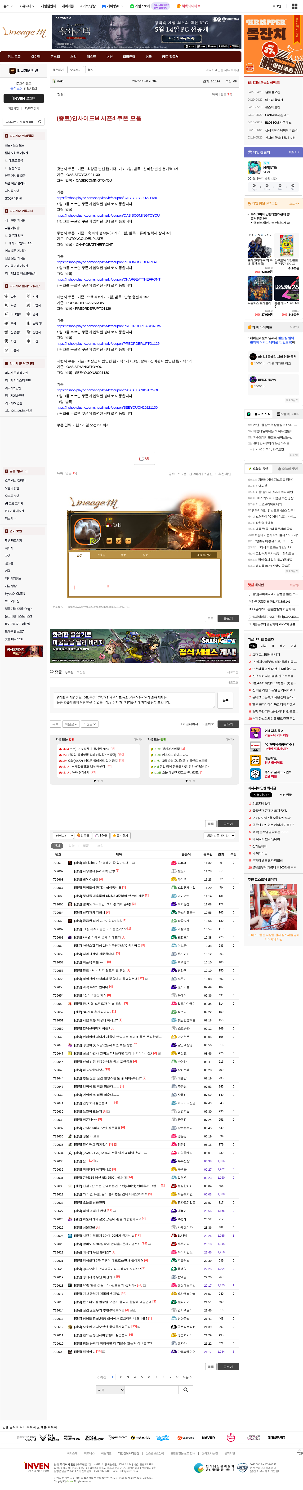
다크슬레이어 (187, 1351)
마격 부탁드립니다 (91, 987)
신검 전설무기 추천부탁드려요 (99, 1310)
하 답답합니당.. (89, 1070)
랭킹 (123, 555)
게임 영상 (11, 586)
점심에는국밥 (187, 1285)
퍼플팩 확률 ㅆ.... (90, 962)
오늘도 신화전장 (89, 1202)
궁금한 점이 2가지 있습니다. (98, 920)
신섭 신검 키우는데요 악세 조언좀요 (103, 1061)
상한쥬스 (184, 1318)
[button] (95, 781)
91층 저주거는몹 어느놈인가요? (100, 929)
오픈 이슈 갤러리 (15, 481)
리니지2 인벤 (13, 388)
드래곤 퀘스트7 (14, 631)
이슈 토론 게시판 (15, 251)
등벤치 (182, 1269)
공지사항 (229, 1453)
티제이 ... (84, 1351)
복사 (91, 70)
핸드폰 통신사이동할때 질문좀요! (101, 1335)
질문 (86, 845)
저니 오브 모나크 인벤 (18, 411)
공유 (172, 473)
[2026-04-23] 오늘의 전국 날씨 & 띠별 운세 (107, 1152)
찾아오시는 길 (210, 1453)
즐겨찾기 (122, 835)
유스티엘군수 (187, 912)
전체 (57, 845)
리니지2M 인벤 (14, 396)
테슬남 (182, 1078)
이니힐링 (118, 541)
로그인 (277, 6)
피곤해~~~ (86, 1119)
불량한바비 (185, 1186)
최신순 (81, 672)
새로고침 (233, 672)
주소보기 (75, 70)
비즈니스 (89, 1453)
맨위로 (209, 724)
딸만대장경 (185, 1045)
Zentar (182, 862)
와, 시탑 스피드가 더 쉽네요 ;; (99, 1003)
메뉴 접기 (204, 555)
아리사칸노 (185, 1252)
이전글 (88, 724)
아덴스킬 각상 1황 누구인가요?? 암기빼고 (107, 945)
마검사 (15, 350)
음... (81, 1161)
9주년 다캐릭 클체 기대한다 (97, 937)
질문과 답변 (14, 235)
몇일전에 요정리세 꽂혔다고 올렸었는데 (106, 978)
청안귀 (182, 970)
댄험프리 (184, 937)
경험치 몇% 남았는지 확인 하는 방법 (103, 1045)
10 (177, 1377)
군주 (13, 296)
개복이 (182, 1211)
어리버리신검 (187, 1103)
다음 (186, 1377)
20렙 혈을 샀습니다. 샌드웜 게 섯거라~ (105, 1285)
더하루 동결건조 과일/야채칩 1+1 (269, 601)
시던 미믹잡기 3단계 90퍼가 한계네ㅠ (104, 1235)
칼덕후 (182, 1177)
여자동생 (184, 904)
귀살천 (182, 1053)
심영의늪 (184, 1111)
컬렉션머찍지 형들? (92, 1028)
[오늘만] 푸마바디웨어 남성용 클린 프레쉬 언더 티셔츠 (274, 594)
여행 (7, 571)
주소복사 (58, 607)
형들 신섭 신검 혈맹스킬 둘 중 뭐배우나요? (108, 1078)
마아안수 (184, 896)
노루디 (182, 978)
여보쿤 (182, 945)
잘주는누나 (185, 1128)
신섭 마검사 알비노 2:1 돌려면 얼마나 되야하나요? (113, 1053)
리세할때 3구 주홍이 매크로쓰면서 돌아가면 (108, 1260)
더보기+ (138, 739)
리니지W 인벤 (13, 403)
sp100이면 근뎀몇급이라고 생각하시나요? (107, 1269)
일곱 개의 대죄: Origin (18, 609)
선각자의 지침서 (89, 912)
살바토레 (184, 1070)
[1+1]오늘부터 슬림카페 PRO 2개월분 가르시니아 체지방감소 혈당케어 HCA (274, 624)
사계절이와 (185, 1227)
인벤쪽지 (109, 541)
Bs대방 (182, 1235)
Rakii (58, 81)
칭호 (145, 555)
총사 (35, 314)
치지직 (9, 548)
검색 (40, 121)
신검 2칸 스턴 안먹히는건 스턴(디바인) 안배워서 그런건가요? (120, 1186)
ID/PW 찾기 (31, 108)
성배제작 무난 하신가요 (94, 1277)
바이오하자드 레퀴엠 (17, 624)
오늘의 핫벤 (12, 488)
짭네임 (182, 1277)
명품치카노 (185, 1335)
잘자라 (182, 1343)
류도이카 (184, 954)
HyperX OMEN (15, 593)
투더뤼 (182, 879)
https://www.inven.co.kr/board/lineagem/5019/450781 (99, 606)
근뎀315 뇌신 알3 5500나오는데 (100, 1177)
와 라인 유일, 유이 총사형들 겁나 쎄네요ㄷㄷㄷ (110, 1194)
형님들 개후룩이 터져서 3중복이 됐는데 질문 (109, 896)
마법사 (37, 305)
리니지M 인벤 (27, 71)
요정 (13, 305)
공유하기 (58, 70)
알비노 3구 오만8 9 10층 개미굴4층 (102, 904)
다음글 (69, 724)
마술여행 (184, 929)
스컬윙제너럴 (187, 887)
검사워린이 (185, 1310)
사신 (13, 341)
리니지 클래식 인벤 (16, 373)
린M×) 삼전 (86, 879)
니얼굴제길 (185, 1152)
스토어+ (294, 203)
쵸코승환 (184, 1028)
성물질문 (84, 1227)
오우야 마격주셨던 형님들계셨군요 (102, 1327)
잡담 (71, 845)
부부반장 (184, 1161)
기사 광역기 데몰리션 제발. (97, 1293)
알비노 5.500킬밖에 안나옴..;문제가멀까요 (107, 1244)
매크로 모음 (14, 160)
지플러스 (184, 1260)
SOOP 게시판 (13, 198)
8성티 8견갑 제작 (90, 995)
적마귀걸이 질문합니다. (94, 954)
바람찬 (182, 1061)
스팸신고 (210, 473)
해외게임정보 (13, 578)
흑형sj (182, 1219)
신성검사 (16, 332)
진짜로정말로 (187, 1202)
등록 (225, 700)
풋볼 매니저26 (14, 639)
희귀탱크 (184, 962)
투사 (13, 323)
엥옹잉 (182, 1136)
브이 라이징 (12, 601)
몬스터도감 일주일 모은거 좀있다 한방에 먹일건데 (113, 1302)
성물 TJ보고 (86, 1136)
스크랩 (182, 473)
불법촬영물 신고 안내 (182, 1453)
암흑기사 (38, 323)
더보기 (128, 541)
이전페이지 (190, 724)
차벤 (7, 556)
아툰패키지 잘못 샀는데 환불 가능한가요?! (107, 1219)
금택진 (182, 1119)
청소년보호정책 (155, 1453)
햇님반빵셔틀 (187, 1020)
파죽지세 (184, 920)
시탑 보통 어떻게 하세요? (96, 1020)
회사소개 (72, 1453)
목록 (215, 94)
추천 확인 (225, 473)
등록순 (69, 672)
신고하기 (195, 473)
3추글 (103, 835)
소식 (100, 845)
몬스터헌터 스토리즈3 (18, 616)
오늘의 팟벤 (12, 496)
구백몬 (182, 1169)
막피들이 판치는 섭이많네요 (97, 887)
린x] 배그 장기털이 (91, 1144)
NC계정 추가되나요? (92, 1012)
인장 (79, 555)
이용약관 (106, 1453)
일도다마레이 (187, 1003)
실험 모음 (12, 168)
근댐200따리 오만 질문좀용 (97, 1128)
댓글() (226, 94)
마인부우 (184, 1036)
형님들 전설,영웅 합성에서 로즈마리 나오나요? (110, 1318)
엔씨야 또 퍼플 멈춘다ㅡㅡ (96, 1086)
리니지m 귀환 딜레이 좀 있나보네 (101, 862)
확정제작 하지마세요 (92, 1169)
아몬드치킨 (185, 1194)
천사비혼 (184, 987)
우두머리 (184, 1244)
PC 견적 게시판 (14, 511)
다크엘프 (16, 314)
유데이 (182, 995)
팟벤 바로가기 (13, 540)
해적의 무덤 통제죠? (92, 1252)
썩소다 (182, 1012)
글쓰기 (228, 824)
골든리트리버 (187, 1327)
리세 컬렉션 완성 (90, 1211)
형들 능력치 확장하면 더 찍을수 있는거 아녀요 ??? (113, 1343)
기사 (35, 296)
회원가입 (13, 108)
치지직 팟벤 (12, 191)
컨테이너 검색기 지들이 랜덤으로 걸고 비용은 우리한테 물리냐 (121, 1036)
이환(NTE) (269, 168)
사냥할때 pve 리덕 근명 (94, 871)
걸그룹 (9, 563)
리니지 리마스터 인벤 (18, 380)
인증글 (85, 835)
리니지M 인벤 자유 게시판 (222, 70)
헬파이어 (184, 1302)
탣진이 (182, 871)
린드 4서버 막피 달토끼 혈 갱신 (100, 970)
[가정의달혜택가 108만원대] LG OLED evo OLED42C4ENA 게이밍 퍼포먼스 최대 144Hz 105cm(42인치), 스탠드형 (274, 616)
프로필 (101, 555)
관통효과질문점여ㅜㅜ (94, 1103)
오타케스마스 (187, 1293)
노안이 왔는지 (88, 1111)
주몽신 (182, 1086)
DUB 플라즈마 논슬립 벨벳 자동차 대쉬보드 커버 (274, 609)
